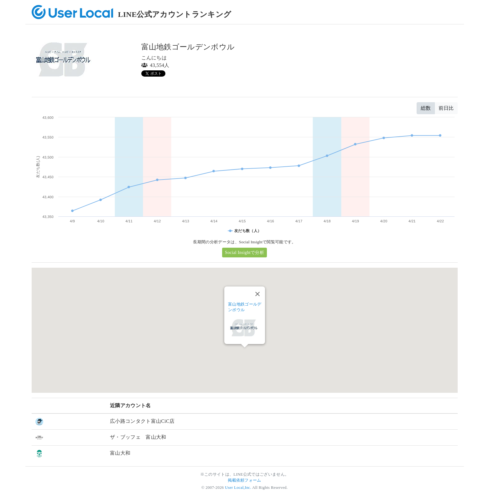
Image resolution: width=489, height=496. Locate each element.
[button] (245, 353)
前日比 (446, 108)
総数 (426, 108)
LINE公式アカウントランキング (174, 14)
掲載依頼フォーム (244, 480)
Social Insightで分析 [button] (244, 252)
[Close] (257, 293)
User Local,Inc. (238, 487)
